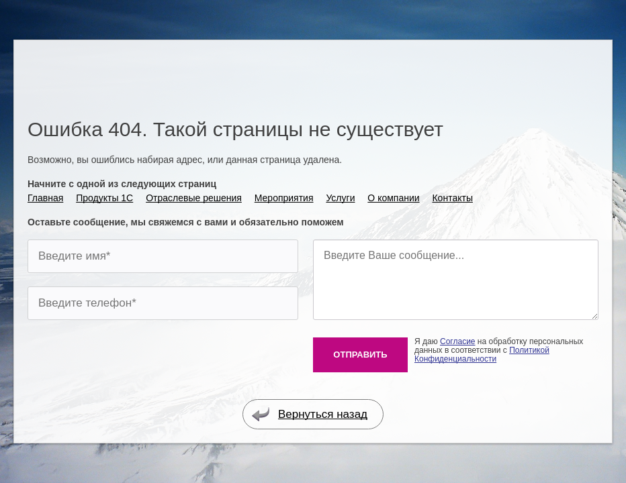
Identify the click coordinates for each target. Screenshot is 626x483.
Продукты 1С (104, 198)
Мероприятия (284, 198)
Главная (45, 198)
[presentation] (130, 359)
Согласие (458, 341)
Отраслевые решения (194, 198)
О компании (393, 198)
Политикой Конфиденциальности (481, 354)
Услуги (340, 198)
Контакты (452, 198)
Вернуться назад (309, 414)
